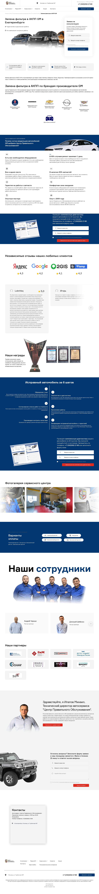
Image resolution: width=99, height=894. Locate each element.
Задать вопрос (81, 785)
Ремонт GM (8, 13)
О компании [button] (8, 8)
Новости (37, 8)
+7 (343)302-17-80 (85, 4)
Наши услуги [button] (27, 8)
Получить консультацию (78, 49)
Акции (45, 8)
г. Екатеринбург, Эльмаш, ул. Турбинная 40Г (25, 823)
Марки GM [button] (18, 8)
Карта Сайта (32, 864)
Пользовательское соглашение (48, 864)
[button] (91, 308)
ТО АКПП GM (35, 13)
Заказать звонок (86, 9)
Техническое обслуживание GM (21, 13)
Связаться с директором (52, 725)
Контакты (53, 8)
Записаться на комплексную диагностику (72, 240)
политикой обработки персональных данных (78, 45)
